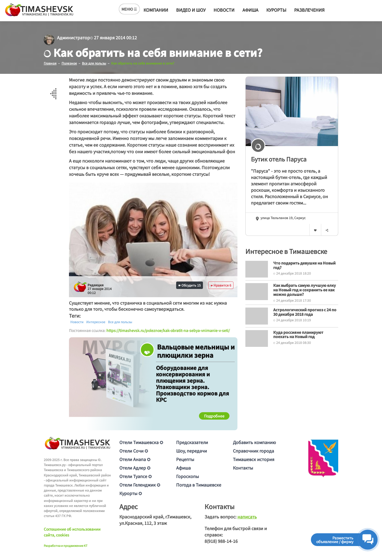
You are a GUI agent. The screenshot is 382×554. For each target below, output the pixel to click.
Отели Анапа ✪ (134, 459)
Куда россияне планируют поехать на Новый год (298, 334)
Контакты (243, 467)
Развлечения (309, 10)
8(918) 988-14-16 (221, 541)
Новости (224, 10)
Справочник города (253, 450)
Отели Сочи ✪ (133, 450)
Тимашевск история (253, 459)
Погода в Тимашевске (198, 484)
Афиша (250, 10)
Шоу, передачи (191, 450)
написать (247, 516)
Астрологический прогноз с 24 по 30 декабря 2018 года (304, 312)
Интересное (95, 322)
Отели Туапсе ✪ (135, 476)
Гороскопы (187, 476)
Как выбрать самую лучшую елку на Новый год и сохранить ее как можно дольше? (304, 290)
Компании (156, 10)
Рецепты (185, 459)
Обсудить (190, 285)
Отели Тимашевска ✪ (141, 442)
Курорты (276, 10)
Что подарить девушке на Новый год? (304, 265)
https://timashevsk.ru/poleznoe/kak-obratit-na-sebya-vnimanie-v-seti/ (168, 330)
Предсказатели (192, 442)
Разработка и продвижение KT (66, 545)
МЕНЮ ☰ (129, 9)
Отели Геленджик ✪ (139, 484)
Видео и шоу (191, 10)
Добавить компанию (254, 442)
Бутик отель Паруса (278, 158)
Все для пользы (120, 322)
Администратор (73, 37)
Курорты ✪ (130, 493)
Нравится (221, 285)
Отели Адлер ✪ (134, 467)
